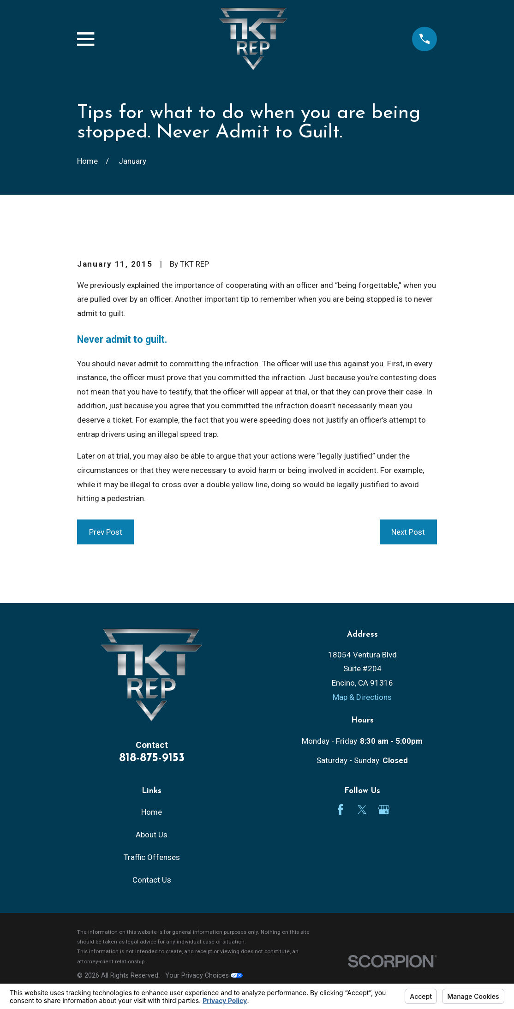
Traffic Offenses (152, 857)
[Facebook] (340, 809)
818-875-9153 (152, 758)
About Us (151, 834)
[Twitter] (362, 809)
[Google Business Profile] (383, 809)
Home (151, 812)
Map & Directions (362, 697)
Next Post (408, 532)
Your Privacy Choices (204, 975)
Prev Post (105, 532)
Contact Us (151, 879)
